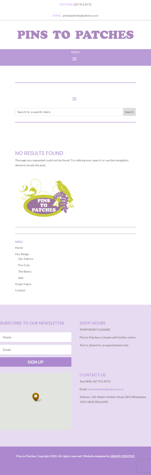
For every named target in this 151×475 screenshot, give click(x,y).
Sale (20, 277)
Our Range (22, 254)
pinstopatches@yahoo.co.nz (105, 389)
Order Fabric (23, 284)
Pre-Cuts (24, 265)
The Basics (25, 271)
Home (19, 247)
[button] (37, 397)
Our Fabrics (25, 258)
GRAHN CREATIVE (122, 456)
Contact (20, 290)
